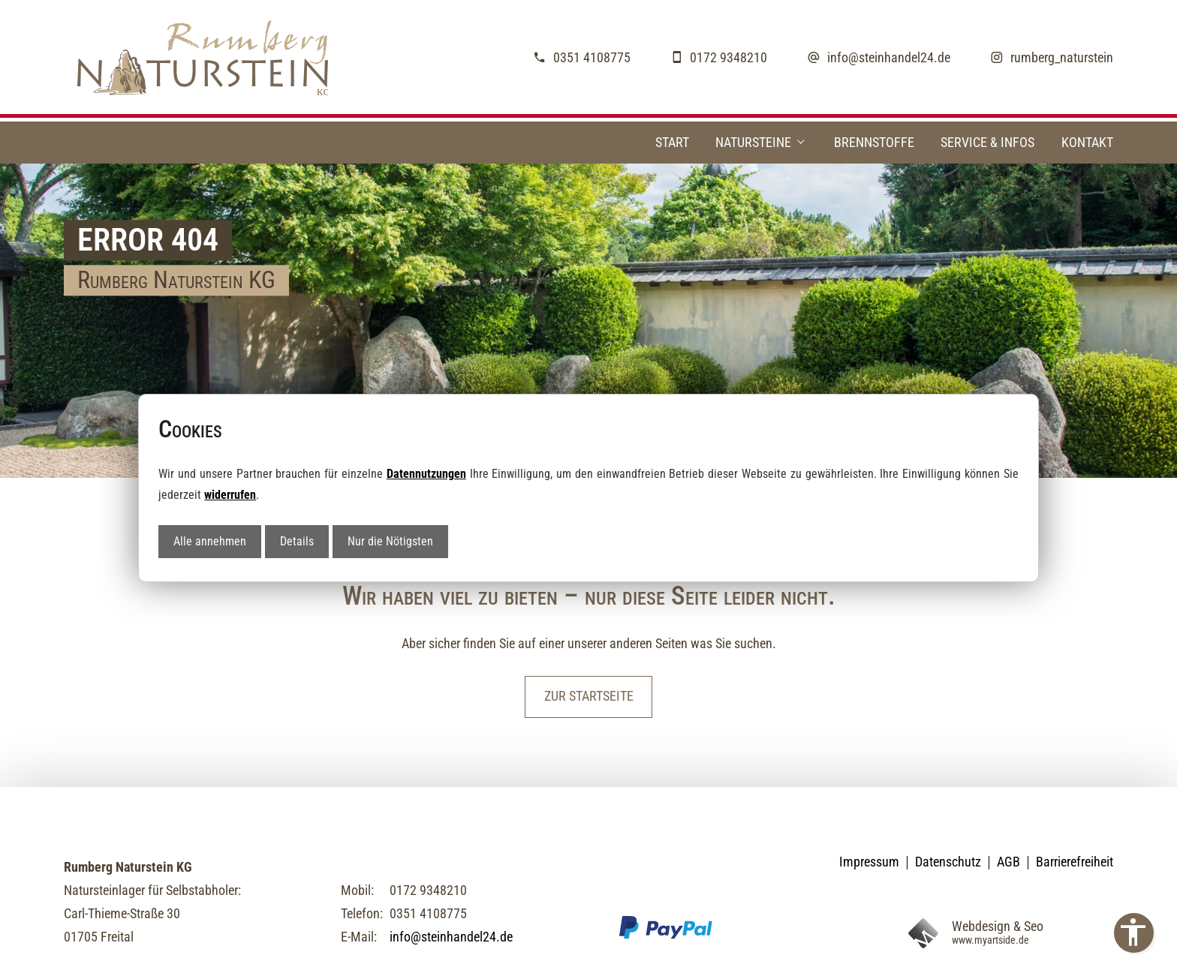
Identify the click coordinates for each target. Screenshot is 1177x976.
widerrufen (230, 495)
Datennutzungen (426, 474)
